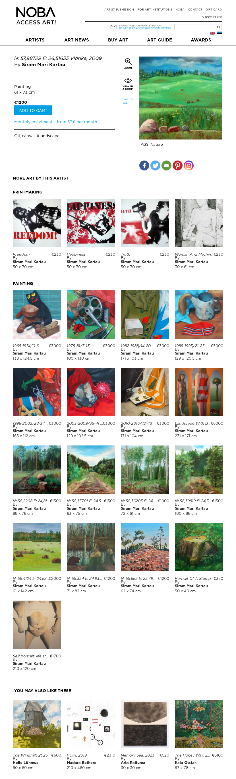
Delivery (88, 771)
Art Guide (159, 40)
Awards (201, 40)
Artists (35, 40)
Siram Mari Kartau (43, 65)
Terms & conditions (35, 771)
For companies (181, 771)
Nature (157, 144)
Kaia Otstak (186, 730)
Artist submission (119, 10)
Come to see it (127, 101)
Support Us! (212, 17)
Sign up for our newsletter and (140, 26)
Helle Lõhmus (25, 730)
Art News (76, 40)
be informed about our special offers (145, 28)
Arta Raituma (133, 730)
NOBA (180, 10)
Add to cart (33, 111)
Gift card (214, 10)
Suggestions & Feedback (131, 771)
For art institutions (154, 10)
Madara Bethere (81, 730)
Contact (195, 10)
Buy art (118, 40)
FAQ (67, 771)
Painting (22, 87)
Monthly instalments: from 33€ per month (55, 122)
